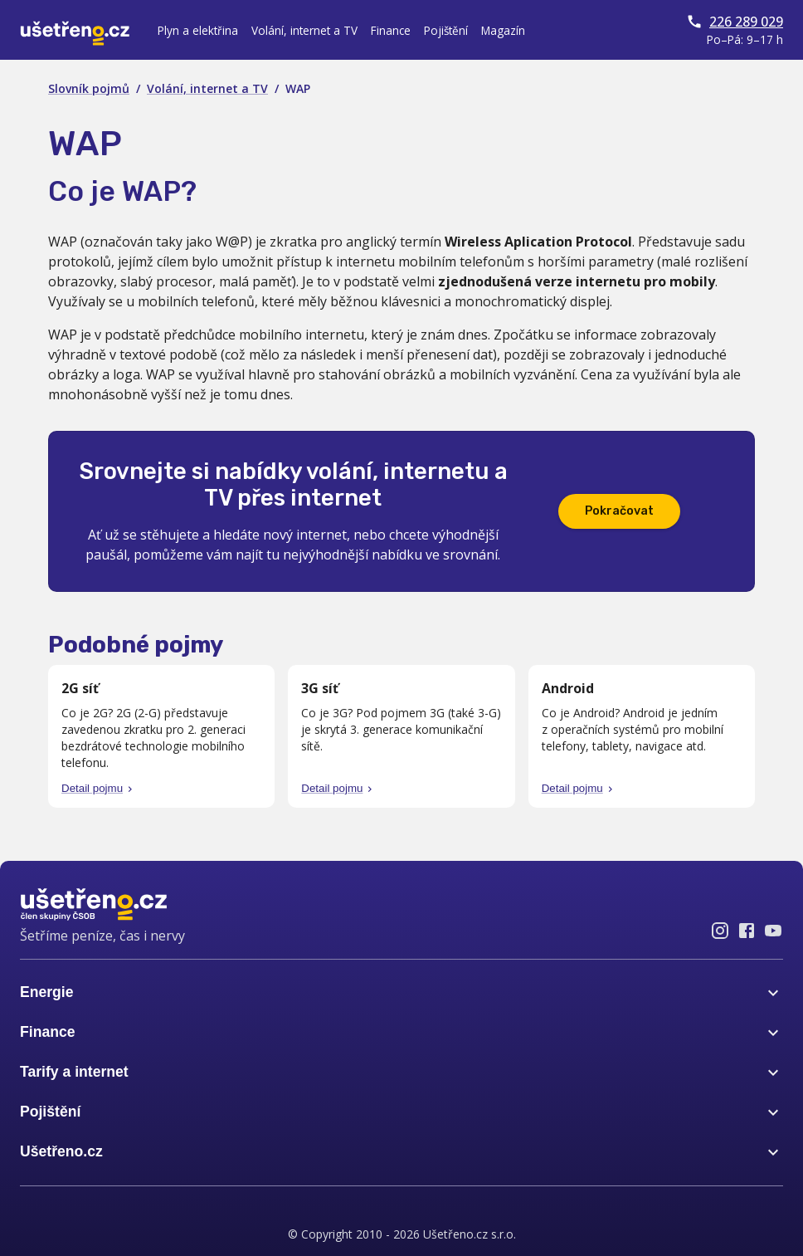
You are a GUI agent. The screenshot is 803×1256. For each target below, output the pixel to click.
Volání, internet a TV (304, 30)
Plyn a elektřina (198, 30)
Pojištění (446, 30)
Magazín (503, 30)
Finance (391, 30)
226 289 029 (734, 21)
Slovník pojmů (88, 88)
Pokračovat (619, 511)
